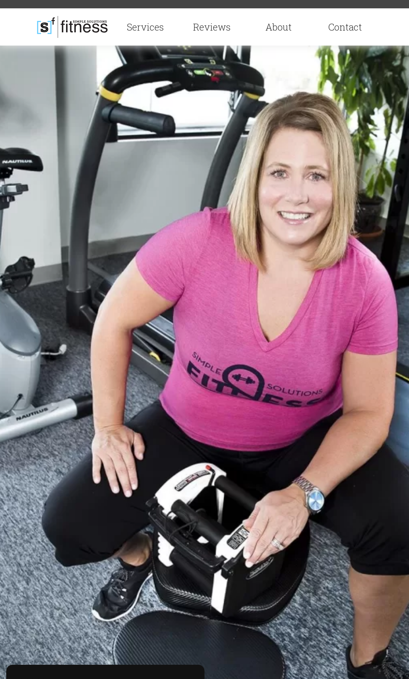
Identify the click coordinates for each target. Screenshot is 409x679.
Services (145, 27)
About (278, 27)
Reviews (212, 27)
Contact (345, 27)
